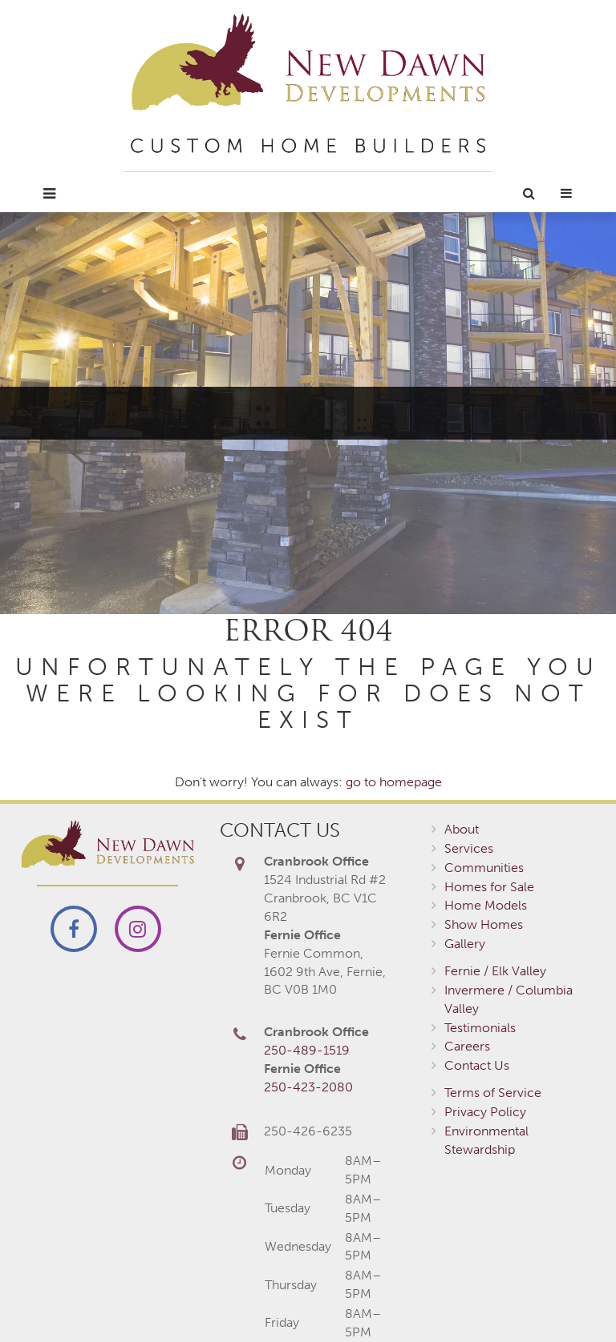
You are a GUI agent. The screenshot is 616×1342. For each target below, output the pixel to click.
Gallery (464, 943)
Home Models (485, 905)
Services (468, 848)
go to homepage (394, 782)
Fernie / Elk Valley (495, 970)
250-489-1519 (307, 1050)
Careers (467, 1046)
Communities (484, 867)
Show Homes (483, 924)
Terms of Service (492, 1092)
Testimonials (480, 1027)
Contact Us (476, 1065)
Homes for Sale (489, 886)
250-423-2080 (308, 1087)
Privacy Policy (485, 1111)
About (461, 829)
